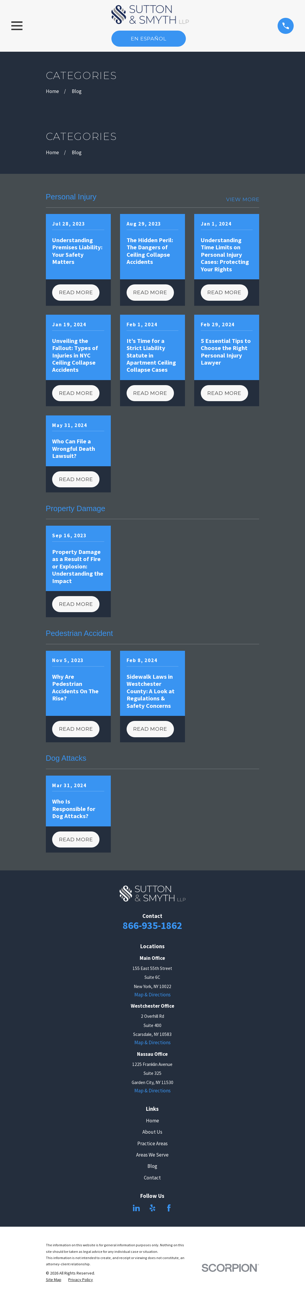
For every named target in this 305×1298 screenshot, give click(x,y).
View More (242, 199)
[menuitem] (53, 1280)
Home (152, 1120)
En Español (148, 39)
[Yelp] (152, 1208)
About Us (152, 1132)
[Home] (150, 14)
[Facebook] (168, 1208)
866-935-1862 (152, 925)
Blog (152, 1166)
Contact (152, 1177)
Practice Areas (152, 1143)
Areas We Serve (152, 1154)
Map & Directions (152, 994)
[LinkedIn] (136, 1208)
